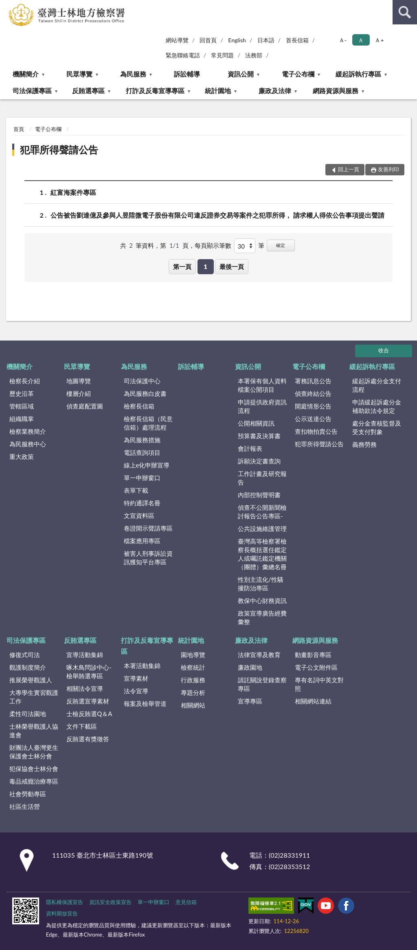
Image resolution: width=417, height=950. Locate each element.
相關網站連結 (313, 701)
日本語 (265, 40)
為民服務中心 (27, 444)
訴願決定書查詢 (259, 461)
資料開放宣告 (62, 913)
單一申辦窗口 (142, 477)
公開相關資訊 (256, 423)
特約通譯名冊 (142, 503)
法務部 (253, 55)
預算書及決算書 (259, 435)
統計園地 (218, 90)
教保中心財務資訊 (262, 600)
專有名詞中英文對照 (319, 684)
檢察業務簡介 (27, 431)
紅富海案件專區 (73, 192)
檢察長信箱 (139, 406)
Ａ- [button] (343, 40)
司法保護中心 (142, 380)
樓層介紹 (78, 393)
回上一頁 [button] (348, 169)
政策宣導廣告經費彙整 (262, 617)
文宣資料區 (139, 515)
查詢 (405, 12)
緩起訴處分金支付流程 (376, 385)
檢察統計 (193, 667)
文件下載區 (81, 726)
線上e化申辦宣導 (147, 465)
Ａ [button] (361, 40)
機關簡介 (26, 74)
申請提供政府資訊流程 (262, 406)
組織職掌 (21, 418)
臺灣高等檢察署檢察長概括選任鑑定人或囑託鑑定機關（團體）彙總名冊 (262, 553)
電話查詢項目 (142, 452)
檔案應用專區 (142, 540)
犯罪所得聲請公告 (59, 149)
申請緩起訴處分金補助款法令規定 (376, 406)
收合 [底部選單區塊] (383, 350)
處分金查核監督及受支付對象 (376, 427)
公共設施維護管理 (262, 528)
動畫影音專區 (313, 654)
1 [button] (205, 266)
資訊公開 (241, 74)
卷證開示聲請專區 (148, 528)
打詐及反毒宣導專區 (155, 90)
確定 (280, 245)
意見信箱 (186, 902)
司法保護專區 (32, 90)
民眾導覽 (79, 74)
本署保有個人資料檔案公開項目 (262, 385)
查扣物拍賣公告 (316, 431)
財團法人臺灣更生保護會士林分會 (33, 752)
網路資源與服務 (335, 90)
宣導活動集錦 (84, 654)
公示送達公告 (313, 418)
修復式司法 (24, 654)
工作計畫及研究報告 (262, 478)
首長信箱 (297, 40)
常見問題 (222, 55)
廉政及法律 (275, 90)
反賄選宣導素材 (87, 701)
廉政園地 (250, 667)
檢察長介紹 (24, 380)
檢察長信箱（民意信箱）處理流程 (148, 423)
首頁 (18, 129)
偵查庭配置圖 (84, 406)
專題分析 (193, 692)
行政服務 (193, 680)
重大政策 (21, 456)
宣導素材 (136, 678)
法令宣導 (136, 690)
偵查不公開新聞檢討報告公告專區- (262, 512)
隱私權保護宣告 (64, 902)
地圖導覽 (78, 380)
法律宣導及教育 (259, 654)
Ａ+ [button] (379, 40)
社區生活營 (24, 806)
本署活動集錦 (142, 665)
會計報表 (250, 448)
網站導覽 (177, 40)
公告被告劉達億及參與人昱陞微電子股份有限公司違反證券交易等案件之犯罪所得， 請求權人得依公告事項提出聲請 (217, 215)
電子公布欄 (298, 74)
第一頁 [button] (182, 266)
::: (6, 6)
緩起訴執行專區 (358, 74)
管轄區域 (21, 406)
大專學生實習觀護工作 (33, 697)
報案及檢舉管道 (145, 703)
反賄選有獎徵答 (87, 739)
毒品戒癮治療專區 (33, 781)
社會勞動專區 (27, 793)
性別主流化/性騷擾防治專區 (260, 584)
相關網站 (193, 705)
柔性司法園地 (27, 713)
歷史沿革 (21, 393)
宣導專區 (250, 701)
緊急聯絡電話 (183, 55)
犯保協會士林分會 (33, 768)
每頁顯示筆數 (213, 245)
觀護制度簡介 (27, 667)
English (237, 40)
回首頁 (208, 40)
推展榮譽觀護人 (30, 680)
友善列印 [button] (388, 169)
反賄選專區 (88, 90)
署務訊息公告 (313, 380)
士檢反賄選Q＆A (89, 713)
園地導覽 (193, 654)
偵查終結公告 (313, 393)
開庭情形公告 (313, 406)
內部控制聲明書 (259, 494)
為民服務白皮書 (145, 393)
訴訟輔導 (187, 74)
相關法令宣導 (84, 688)
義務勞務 (364, 444)
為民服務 (133, 74)
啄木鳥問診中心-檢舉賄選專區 (89, 671)
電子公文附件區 (316, 667)
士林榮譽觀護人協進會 (33, 730)
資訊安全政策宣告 (110, 902)
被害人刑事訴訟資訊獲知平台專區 (148, 558)
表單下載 (136, 490)
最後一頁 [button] (231, 266)
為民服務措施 (142, 439)
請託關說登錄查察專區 (262, 684)
